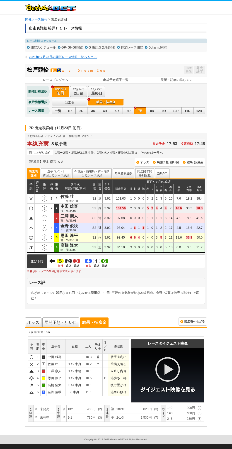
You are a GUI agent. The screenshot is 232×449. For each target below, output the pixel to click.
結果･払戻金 (195, 162)
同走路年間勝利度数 (144, 173)
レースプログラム (55, 80)
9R (164, 111)
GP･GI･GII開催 (72, 47)
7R (140, 110)
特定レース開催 (132, 47)
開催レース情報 (36, 19)
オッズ (144, 162)
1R (70, 111)
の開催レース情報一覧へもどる (63, 57)
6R (129, 111)
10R (176, 111)
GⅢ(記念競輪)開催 (102, 47)
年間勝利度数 (123, 173)
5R (117, 111)
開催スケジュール (43, 47)
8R (152, 111)
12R (199, 111)
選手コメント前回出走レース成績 (56, 173)
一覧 (58, 111)
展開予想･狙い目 (168, 162)
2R (82, 111)
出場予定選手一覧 (115, 80)
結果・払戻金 (105, 102)
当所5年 (162, 173)
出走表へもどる (194, 321)
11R (188, 111)
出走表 (69, 102)
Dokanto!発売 (157, 47)
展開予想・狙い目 (60, 322)
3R (93, 111)
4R (105, 111)
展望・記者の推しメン (176, 80)
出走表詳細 (33, 173)
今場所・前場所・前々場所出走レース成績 (92, 173)
